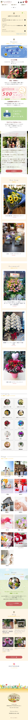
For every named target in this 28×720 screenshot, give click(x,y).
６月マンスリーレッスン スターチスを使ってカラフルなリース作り (7, 650)
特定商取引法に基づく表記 (14, 713)
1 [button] (12, 7)
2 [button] (14, 7)
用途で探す (14, 4)
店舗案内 (23, 4)
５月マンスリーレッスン (19, 648)
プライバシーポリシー (14, 711)
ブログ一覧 (14, 657)
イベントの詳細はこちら (14, 603)
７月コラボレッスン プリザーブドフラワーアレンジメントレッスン (19, 631)
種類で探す (4, 4)
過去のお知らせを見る (22, 33)
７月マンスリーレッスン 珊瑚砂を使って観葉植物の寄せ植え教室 (7, 631)
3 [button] (15, 7)
